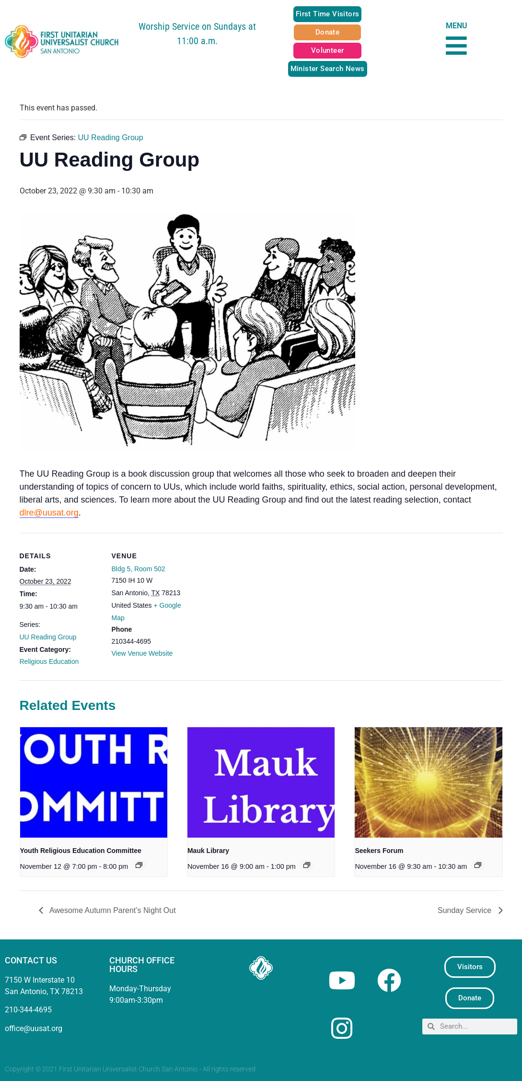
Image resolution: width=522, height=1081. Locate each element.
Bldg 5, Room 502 (138, 569)
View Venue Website (142, 653)
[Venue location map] (254, 599)
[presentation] (93, 782)
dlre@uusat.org (49, 512)
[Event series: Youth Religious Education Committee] (139, 865)
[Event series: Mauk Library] (306, 865)
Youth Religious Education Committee (80, 850)
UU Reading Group (48, 637)
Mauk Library (208, 850)
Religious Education (49, 661)
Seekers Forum (379, 850)
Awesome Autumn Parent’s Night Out (112, 910)
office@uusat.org (33, 1028)
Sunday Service (466, 910)
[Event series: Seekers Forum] (478, 865)
